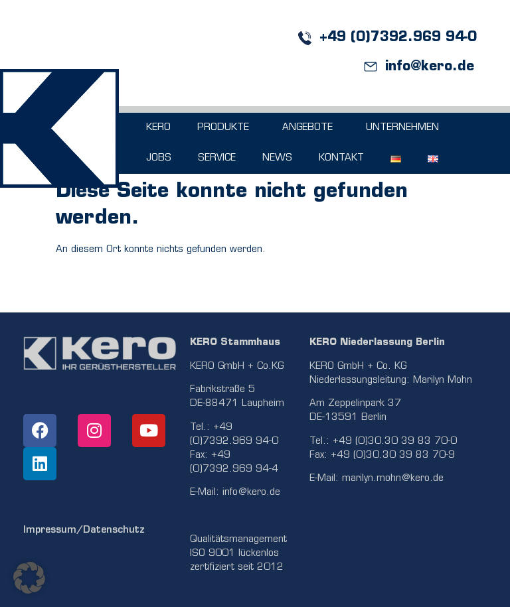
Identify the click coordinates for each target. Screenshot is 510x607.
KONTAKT (341, 158)
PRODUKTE (226, 128)
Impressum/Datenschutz (84, 530)
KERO (158, 128)
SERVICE (217, 158)
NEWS (277, 158)
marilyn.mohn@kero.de (393, 479)
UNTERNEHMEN (406, 128)
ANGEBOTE (310, 128)
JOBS (158, 158)
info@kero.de (251, 493)
